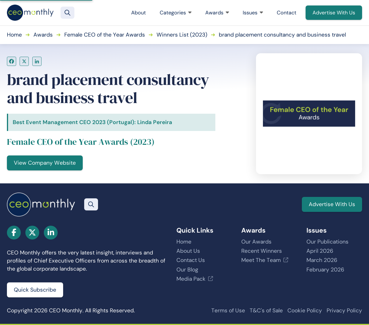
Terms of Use (228, 310)
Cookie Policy (304, 310)
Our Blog (187, 269)
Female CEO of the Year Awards (104, 34)
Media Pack (191, 278)
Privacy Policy (344, 310)
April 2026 (319, 250)
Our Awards (256, 241)
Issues (253, 12)
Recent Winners (261, 250)
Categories (175, 12)
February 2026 (325, 269)
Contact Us (190, 260)
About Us (188, 250)
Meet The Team (261, 260)
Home (14, 34)
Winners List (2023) (182, 34)
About (138, 12)
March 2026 (321, 260)
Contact (286, 12)
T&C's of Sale (266, 310)
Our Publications (327, 241)
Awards (217, 12)
